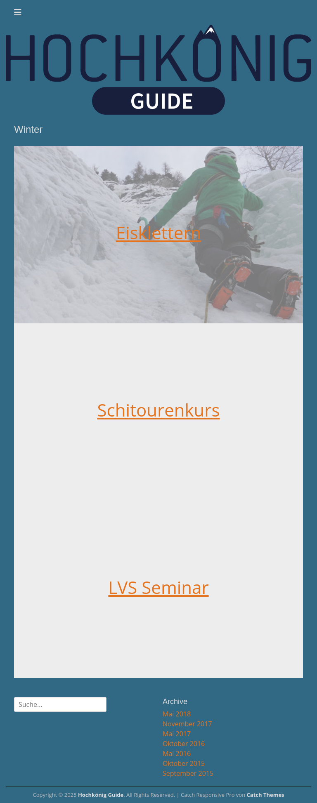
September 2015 (188, 773)
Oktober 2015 (184, 763)
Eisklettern (158, 232)
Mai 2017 (177, 733)
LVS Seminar (158, 587)
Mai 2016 (177, 753)
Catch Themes (265, 794)
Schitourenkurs (158, 410)
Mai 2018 (177, 713)
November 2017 (187, 723)
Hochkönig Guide (100, 794)
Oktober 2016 (184, 743)
